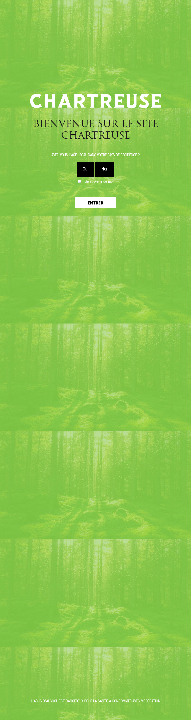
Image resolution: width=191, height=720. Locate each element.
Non (104, 169)
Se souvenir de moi (99, 182)
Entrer (95, 203)
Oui (85, 169)
